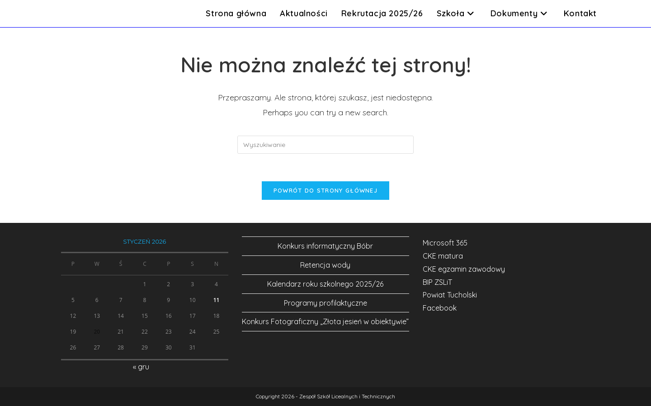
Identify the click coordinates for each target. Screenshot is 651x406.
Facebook (440, 307)
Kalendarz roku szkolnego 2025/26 (325, 283)
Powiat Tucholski (450, 294)
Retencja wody (325, 264)
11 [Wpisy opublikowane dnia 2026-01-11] (216, 300)
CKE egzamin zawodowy (464, 269)
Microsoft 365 (445, 242)
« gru (141, 366)
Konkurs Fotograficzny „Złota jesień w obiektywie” (325, 321)
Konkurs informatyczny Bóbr (325, 245)
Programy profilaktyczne (325, 302)
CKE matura (443, 255)
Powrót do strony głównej (325, 190)
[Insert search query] (325, 145)
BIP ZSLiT (437, 282)
